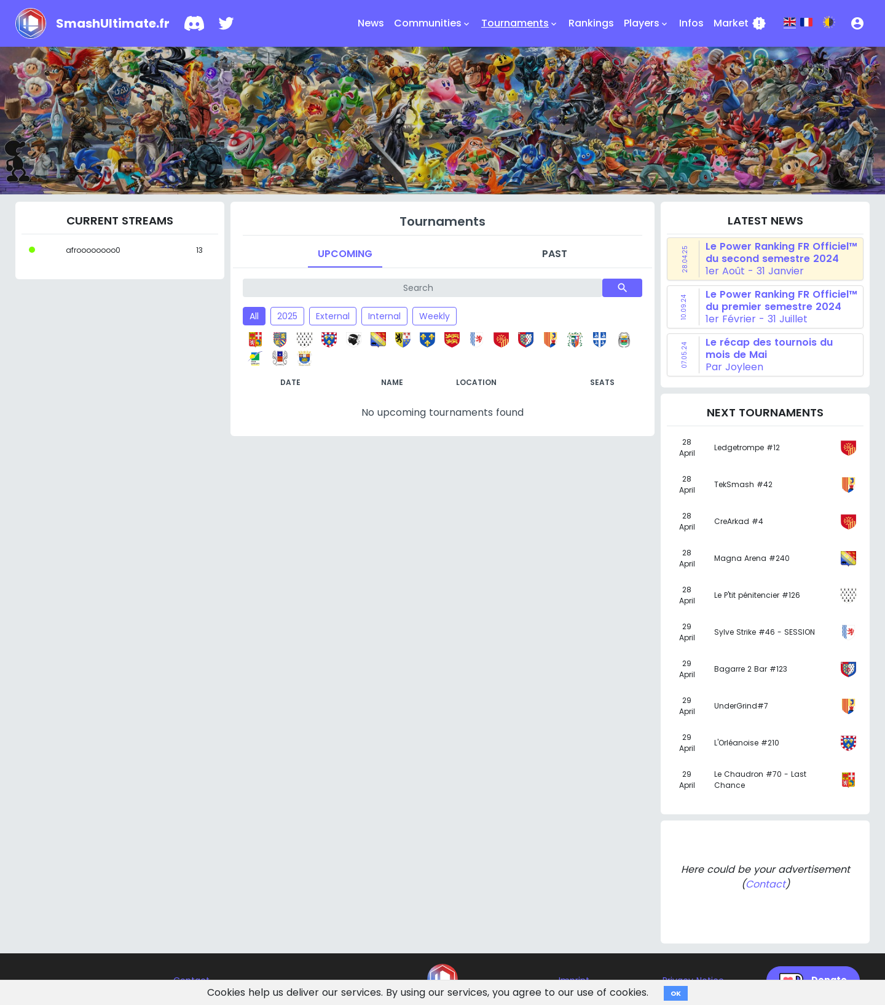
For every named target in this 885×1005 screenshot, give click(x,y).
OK (676, 993)
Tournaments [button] (520, 23)
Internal (384, 316)
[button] (857, 23)
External (333, 316)
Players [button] (646, 23)
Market (740, 23)
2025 (287, 316)
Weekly (434, 316)
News (371, 23)
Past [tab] (554, 254)
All (254, 316)
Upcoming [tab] (345, 254)
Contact (765, 884)
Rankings (591, 23)
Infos (691, 23)
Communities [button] (432, 23)
